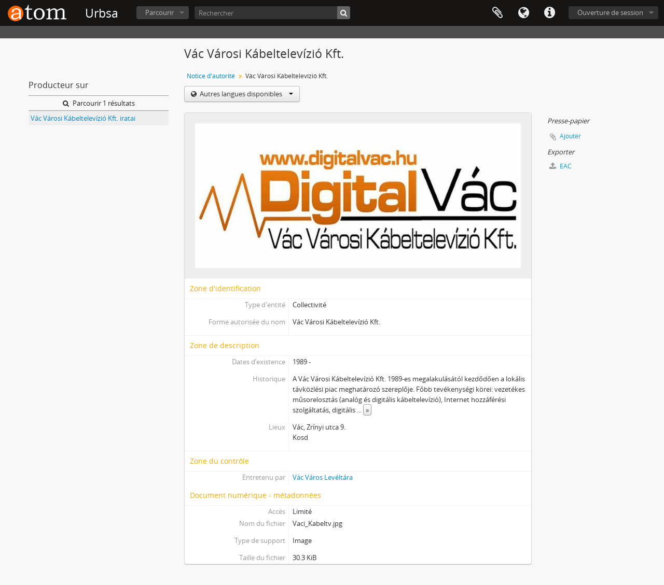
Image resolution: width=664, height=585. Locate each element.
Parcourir (159, 12)
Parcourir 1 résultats (99, 103)
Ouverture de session (610, 12)
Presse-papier (497, 13)
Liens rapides (549, 13)
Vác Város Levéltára (323, 477)
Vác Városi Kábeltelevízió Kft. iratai (83, 118)
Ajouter (570, 136)
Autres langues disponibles (245, 93)
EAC (560, 166)
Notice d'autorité (211, 76)
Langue (523, 13)
